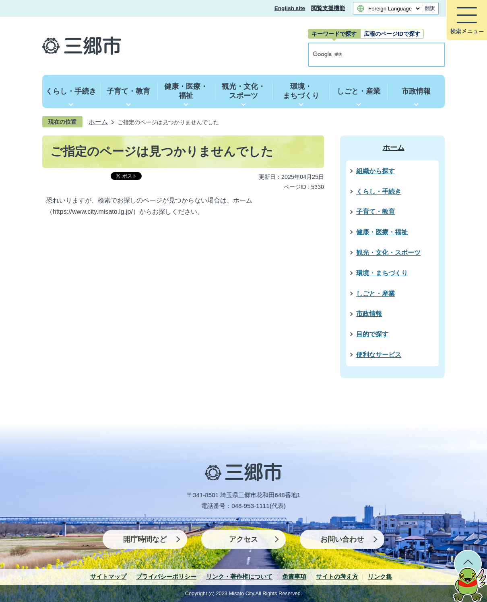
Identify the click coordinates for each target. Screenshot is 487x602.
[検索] (368, 55)
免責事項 (294, 576)
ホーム (98, 121)
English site (289, 8)
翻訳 (430, 8)
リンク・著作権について (239, 576)
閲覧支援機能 (328, 8)
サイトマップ (108, 576)
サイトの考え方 (337, 576)
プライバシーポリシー (166, 576)
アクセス (243, 539)
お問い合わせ (342, 539)
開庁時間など (145, 539)
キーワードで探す (334, 34)
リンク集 (380, 576)
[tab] (334, 34)
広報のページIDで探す (392, 34)
